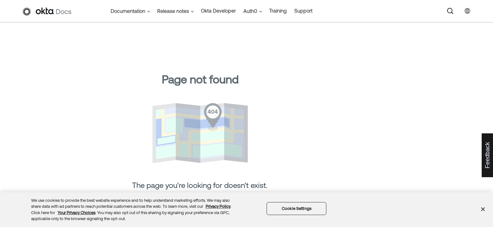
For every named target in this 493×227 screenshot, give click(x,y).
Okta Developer (218, 11)
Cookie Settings (296, 208)
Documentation (128, 11)
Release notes (173, 11)
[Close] (483, 209)
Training (278, 11)
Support (303, 11)
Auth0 (250, 11)
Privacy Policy (218, 206)
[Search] (450, 11)
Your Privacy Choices (76, 212)
